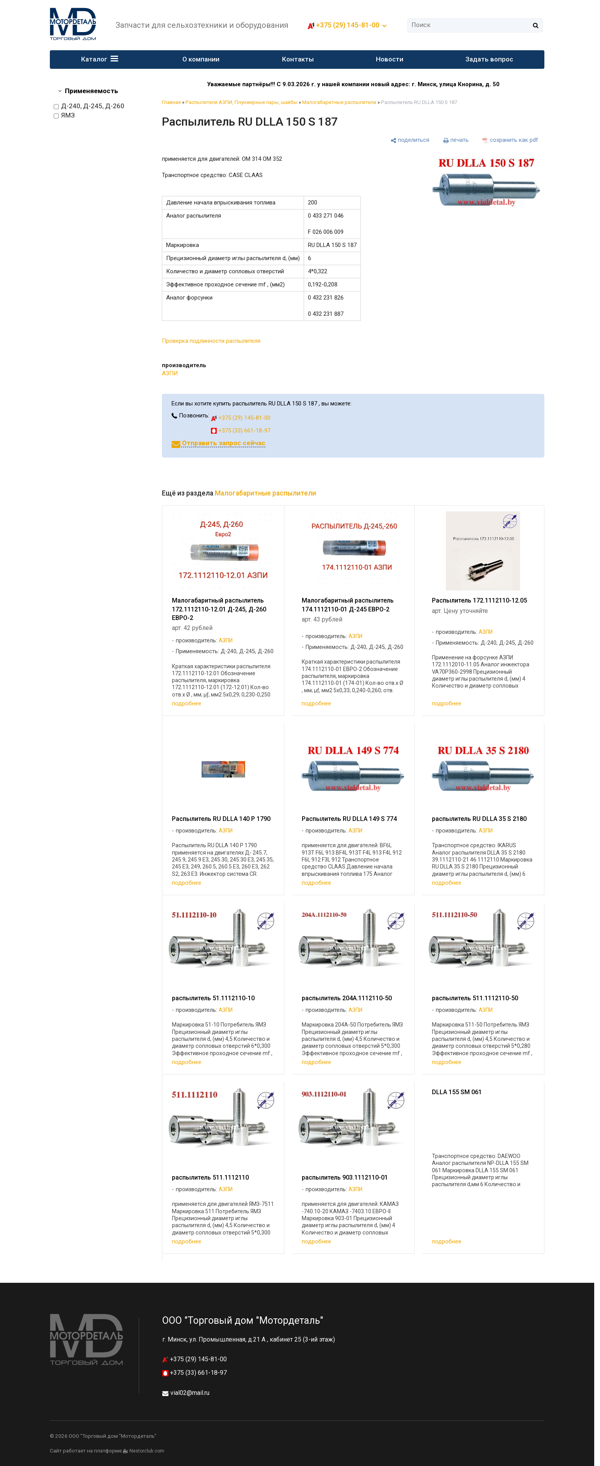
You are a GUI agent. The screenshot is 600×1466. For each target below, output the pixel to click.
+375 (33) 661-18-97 (240, 430)
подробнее (186, 703)
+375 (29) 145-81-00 (348, 25)
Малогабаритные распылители (339, 102)
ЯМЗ (64, 115)
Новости (389, 59)
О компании (200, 59)
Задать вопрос (489, 59)
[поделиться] (409, 140)
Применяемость (91, 91)
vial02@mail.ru (189, 1392)
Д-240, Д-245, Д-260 (89, 106)
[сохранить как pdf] (510, 140)
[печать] (456, 140)
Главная (171, 102)
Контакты (298, 59)
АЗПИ (170, 373)
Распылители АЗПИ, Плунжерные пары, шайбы (241, 102)
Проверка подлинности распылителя (211, 340)
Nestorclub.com (146, 1451)
